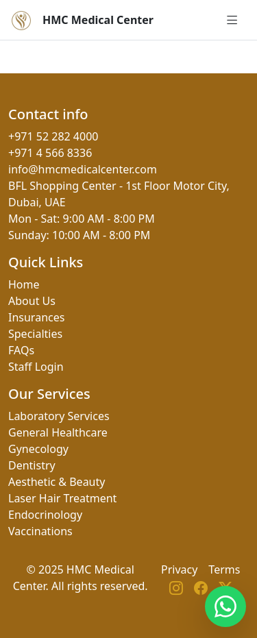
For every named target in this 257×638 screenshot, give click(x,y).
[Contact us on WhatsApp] (225, 606)
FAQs (21, 350)
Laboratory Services (59, 416)
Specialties (35, 333)
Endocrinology (45, 514)
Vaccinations (40, 531)
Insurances (36, 317)
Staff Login (36, 366)
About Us (32, 300)
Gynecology (38, 448)
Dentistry (32, 465)
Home (24, 284)
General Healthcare (58, 432)
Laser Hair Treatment (62, 498)
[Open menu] (232, 20)
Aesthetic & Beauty (56, 481)
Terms (224, 569)
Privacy (179, 569)
